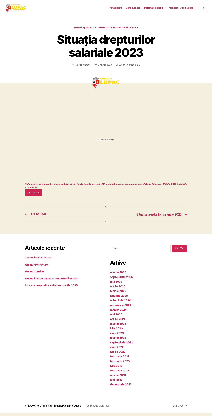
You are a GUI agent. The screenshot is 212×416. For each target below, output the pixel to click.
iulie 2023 (116, 331)
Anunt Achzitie (35, 274)
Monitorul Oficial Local (181, 9)
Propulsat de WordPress (98, 408)
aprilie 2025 (118, 289)
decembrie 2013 (121, 387)
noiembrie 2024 (121, 303)
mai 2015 (116, 382)
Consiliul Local (133, 9)
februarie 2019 (120, 373)
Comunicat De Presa (38, 260)
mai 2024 (116, 317)
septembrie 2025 (121, 279)
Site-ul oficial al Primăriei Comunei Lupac (58, 408)
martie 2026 (118, 275)
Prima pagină (115, 9)
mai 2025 (116, 284)
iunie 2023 (117, 335)
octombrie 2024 (121, 307)
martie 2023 (118, 340)
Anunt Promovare (36, 267)
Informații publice (153, 9)
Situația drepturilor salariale (118, 30)
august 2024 (118, 312)
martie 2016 (118, 378)
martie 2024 (118, 326)
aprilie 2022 (118, 354)
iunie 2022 (117, 350)
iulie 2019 (116, 368)
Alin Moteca (84, 67)
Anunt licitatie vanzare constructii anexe (52, 281)
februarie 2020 (120, 363)
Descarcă (33, 195)
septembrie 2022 (121, 345)
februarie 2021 (120, 359)
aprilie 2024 (118, 321)
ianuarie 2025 (119, 298)
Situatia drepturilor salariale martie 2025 (52, 288)
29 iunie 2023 (105, 67)
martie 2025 (118, 293)
